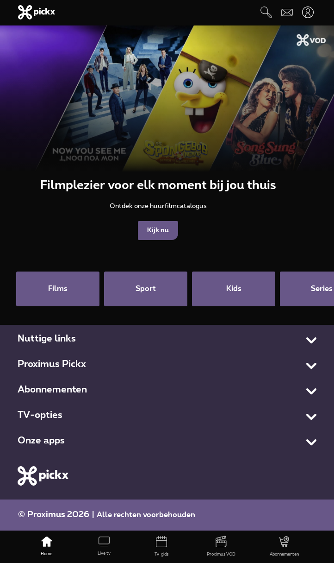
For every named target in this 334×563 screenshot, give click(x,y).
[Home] (46, 547)
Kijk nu (158, 230)
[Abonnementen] (284, 547)
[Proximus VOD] (221, 547)
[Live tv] (104, 547)
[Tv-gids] (161, 547)
